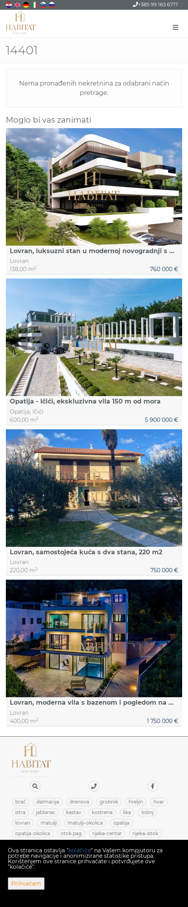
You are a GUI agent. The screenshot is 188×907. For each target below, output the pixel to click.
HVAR (159, 802)
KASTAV (73, 812)
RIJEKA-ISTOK (145, 833)
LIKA (127, 812)
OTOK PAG (71, 833)
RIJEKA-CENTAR (107, 833)
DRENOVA (79, 802)
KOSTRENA (102, 812)
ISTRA (20, 812)
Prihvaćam (26, 883)
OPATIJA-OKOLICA (32, 833)
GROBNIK (109, 802)
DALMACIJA (47, 802)
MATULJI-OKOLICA (85, 823)
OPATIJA (121, 823)
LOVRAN (22, 823)
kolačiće (79, 850)
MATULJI (49, 823)
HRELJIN (136, 802)
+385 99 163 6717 (155, 4)
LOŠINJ (147, 812)
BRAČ (20, 802)
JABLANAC (46, 812)
